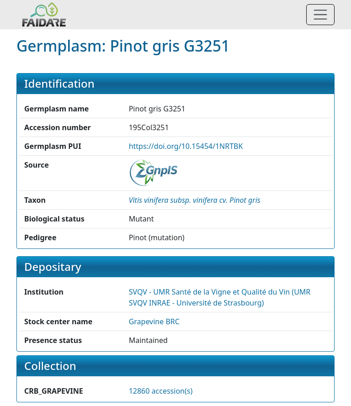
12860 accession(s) (161, 391)
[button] (195, 200)
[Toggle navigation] (320, 14)
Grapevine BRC (154, 321)
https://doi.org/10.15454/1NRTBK (186, 146)
